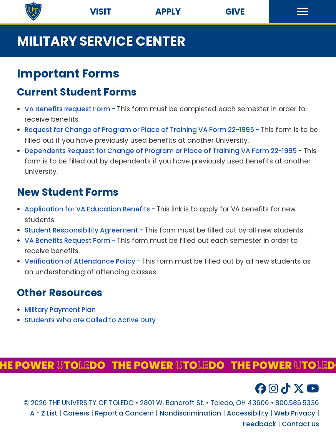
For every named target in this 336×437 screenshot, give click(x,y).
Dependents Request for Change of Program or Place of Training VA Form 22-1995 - (164, 150)
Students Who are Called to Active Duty (90, 320)
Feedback (259, 424)
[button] (302, 11)
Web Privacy (294, 413)
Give (235, 12)
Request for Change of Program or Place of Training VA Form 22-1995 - (143, 129)
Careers (76, 413)
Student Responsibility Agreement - (85, 230)
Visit (100, 12)
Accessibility (247, 413)
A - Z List (43, 413)
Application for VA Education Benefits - (90, 209)
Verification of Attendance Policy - (83, 261)
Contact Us (300, 424)
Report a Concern (124, 413)
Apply (168, 12)
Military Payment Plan (60, 309)
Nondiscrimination (190, 413)
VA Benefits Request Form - (71, 109)
